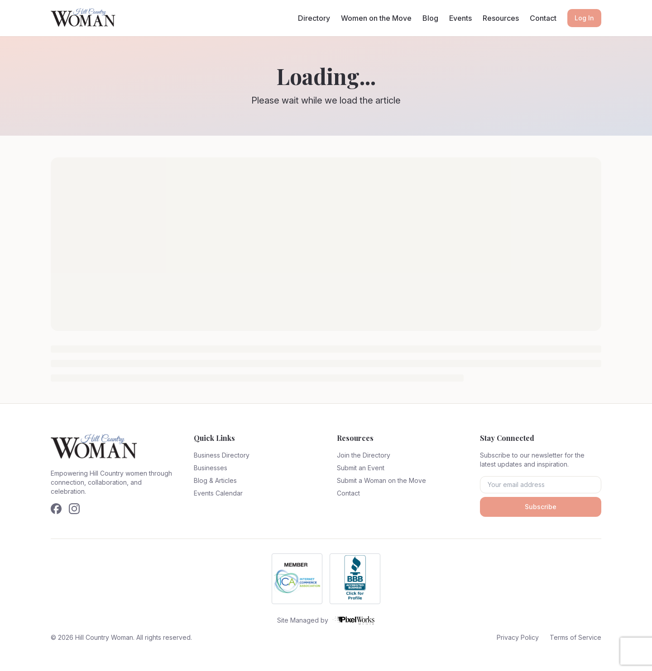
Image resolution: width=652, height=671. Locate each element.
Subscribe (540, 506)
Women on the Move (376, 18)
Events (460, 18)
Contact (543, 18)
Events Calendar (218, 493)
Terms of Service (575, 637)
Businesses (210, 468)
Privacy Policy (518, 637)
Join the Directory (363, 455)
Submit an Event (360, 468)
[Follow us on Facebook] (56, 508)
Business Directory (221, 455)
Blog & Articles (215, 480)
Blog (430, 18)
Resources (501, 18)
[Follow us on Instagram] (74, 508)
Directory (314, 18)
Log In (584, 18)
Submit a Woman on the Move (381, 480)
